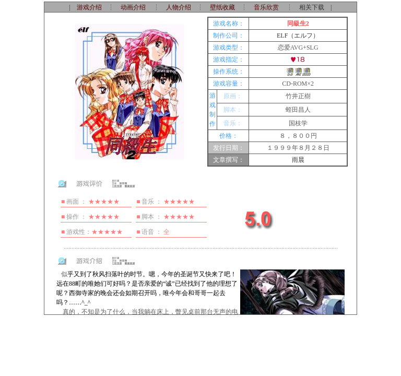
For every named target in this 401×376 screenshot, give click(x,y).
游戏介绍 (89, 7)
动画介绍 (133, 7)
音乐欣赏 (266, 7)
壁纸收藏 (222, 7)
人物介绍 (178, 7)
